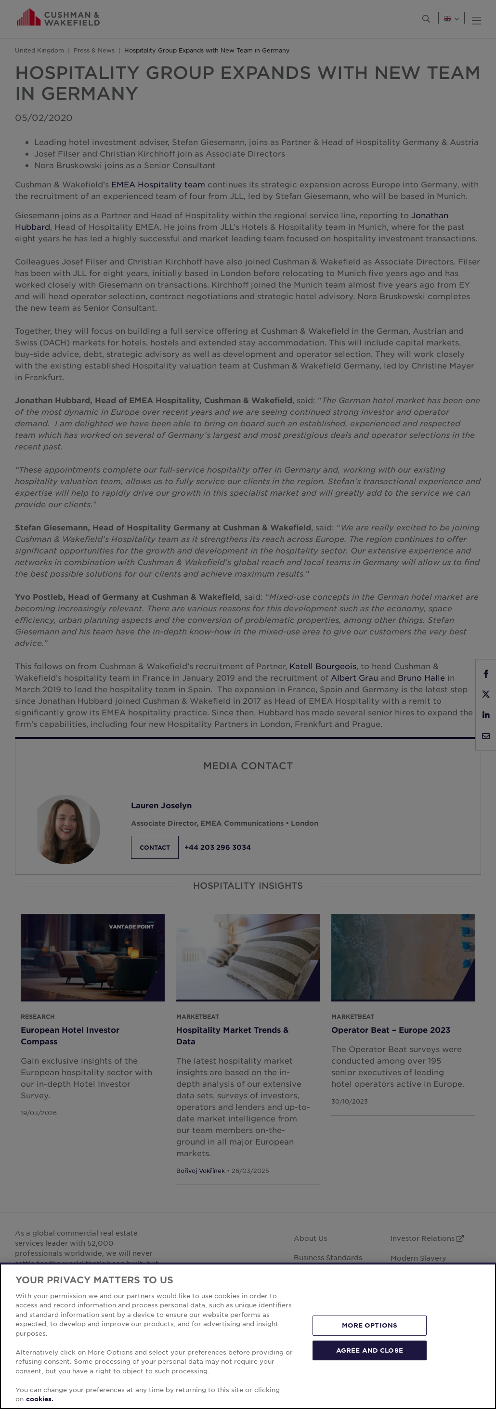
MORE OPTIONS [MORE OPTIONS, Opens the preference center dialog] (370, 1325)
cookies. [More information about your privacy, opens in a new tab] (39, 1399)
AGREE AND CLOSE (369, 1350)
